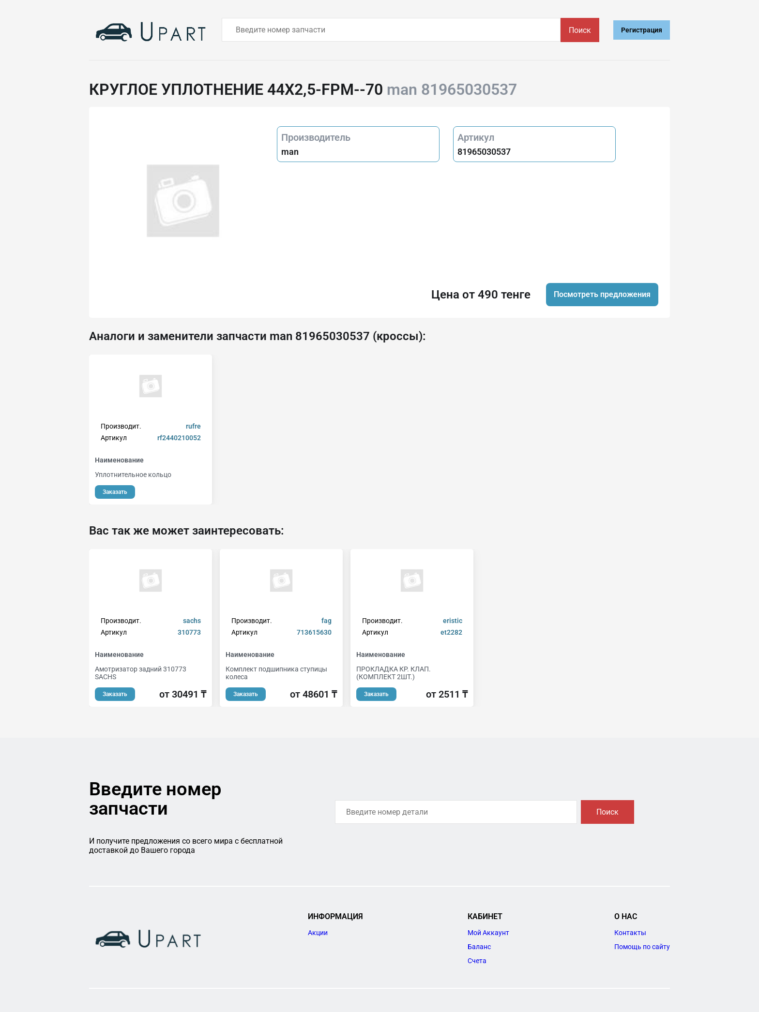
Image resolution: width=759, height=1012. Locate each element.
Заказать (115, 492)
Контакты (630, 933)
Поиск (580, 30)
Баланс (479, 947)
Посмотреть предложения (602, 294)
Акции (318, 933)
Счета (477, 961)
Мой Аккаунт (488, 933)
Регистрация (641, 30)
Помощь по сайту (642, 947)
